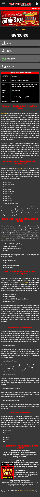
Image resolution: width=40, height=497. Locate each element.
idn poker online (24, 282)
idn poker (20, 168)
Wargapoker (4, 113)
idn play (3, 238)
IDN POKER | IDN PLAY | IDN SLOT (25, 491)
